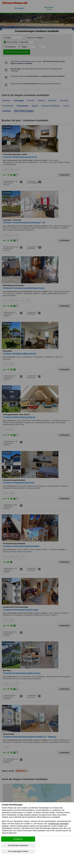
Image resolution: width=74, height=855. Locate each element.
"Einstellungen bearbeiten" (58, 824)
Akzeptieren (18, 839)
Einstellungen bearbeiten (18, 845)
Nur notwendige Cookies (18, 851)
